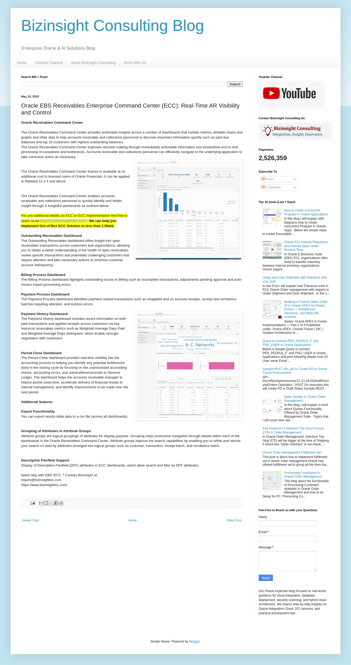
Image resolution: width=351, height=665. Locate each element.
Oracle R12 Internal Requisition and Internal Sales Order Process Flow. (306, 246)
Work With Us (135, 63)
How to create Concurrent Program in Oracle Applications (306, 212)
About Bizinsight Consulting (93, 63)
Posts (267, 179)
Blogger (194, 641)
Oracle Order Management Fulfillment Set (292, 452)
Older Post (233, 520)
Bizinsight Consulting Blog (112, 25)
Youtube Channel (49, 63)
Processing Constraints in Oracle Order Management (303, 474)
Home (22, 63)
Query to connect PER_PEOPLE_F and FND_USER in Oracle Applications (290, 343)
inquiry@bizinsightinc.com (63, 220)
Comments (271, 187)
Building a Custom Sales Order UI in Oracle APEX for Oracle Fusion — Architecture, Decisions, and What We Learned (306, 309)
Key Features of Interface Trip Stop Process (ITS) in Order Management (293, 430)
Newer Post (30, 520)
